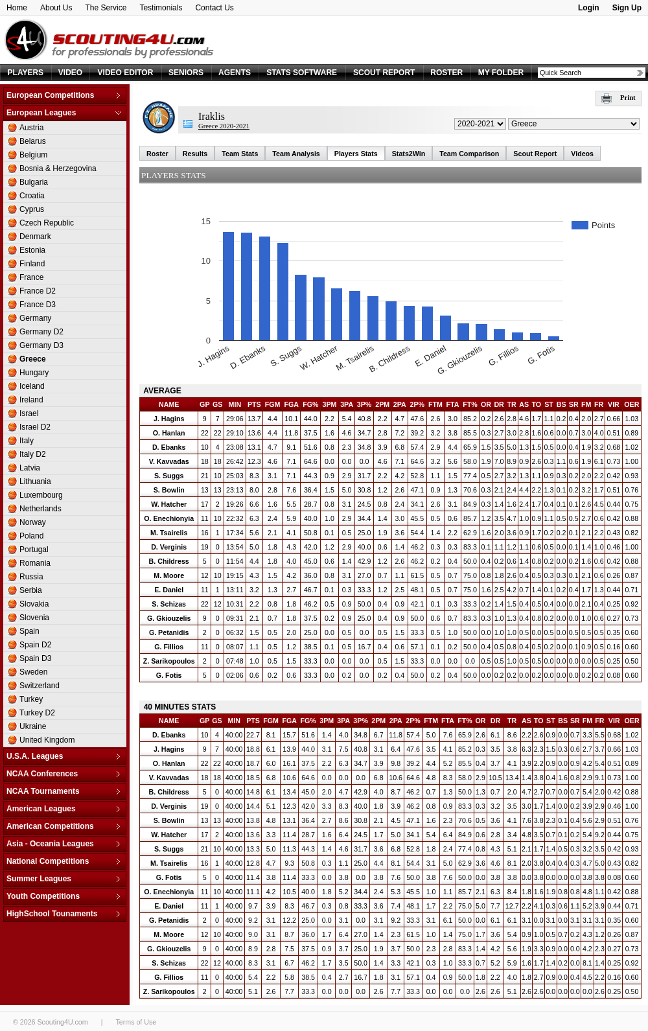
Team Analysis (295, 153)
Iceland (32, 386)
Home (16, 7)
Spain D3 (35, 658)
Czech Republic (46, 222)
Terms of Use (135, 1022)
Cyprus (31, 209)
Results (195, 153)
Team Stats (240, 153)
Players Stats (356, 153)
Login (588, 7)
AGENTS (234, 72)
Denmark (35, 236)
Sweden (33, 672)
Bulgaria (33, 182)
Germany (35, 318)
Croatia (32, 195)
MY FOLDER (501, 72)
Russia (31, 576)
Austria (31, 127)
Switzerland (39, 685)
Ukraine (32, 726)
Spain (29, 631)
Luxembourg (41, 495)
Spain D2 (35, 644)
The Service (105, 7)
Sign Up (627, 7)
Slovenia (34, 617)
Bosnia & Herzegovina (58, 168)
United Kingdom (47, 740)
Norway (32, 522)
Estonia (32, 250)
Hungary (34, 372)
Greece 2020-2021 (223, 126)
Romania (35, 563)
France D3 (37, 304)
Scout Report (535, 153)
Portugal (34, 549)
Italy (26, 440)
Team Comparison (469, 153)
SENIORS (185, 72)
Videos (582, 153)
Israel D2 (35, 427)
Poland (31, 535)
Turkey (31, 699)
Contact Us (214, 7)
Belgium (33, 154)
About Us (56, 7)
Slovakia (34, 603)
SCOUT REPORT (384, 72)
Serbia (30, 590)
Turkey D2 (37, 712)
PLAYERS (26, 72)
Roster (157, 153)
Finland (32, 263)
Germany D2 (41, 331)
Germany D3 (41, 345)
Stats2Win (408, 153)
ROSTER (446, 72)
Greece (32, 359)
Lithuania (35, 481)
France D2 (37, 290)
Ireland (31, 399)
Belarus (32, 141)
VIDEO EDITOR (126, 72)
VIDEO (70, 72)
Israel (28, 413)
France (31, 277)
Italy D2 (32, 454)
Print (618, 97)
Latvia (29, 467)
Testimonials (160, 7)
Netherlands (40, 508)
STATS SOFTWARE (301, 72)
